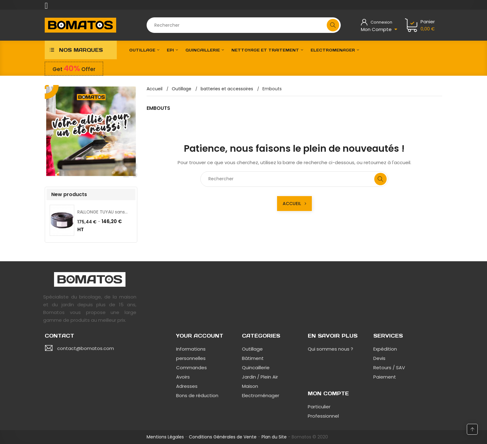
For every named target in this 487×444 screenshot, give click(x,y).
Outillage (252, 349)
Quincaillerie (256, 367)
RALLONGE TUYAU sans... (102, 212)
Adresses (187, 386)
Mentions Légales (165, 437)
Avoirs (183, 377)
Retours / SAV (389, 367)
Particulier (319, 406)
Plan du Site (274, 437)
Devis (379, 358)
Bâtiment (253, 358)
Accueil (294, 203)
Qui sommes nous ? (330, 349)
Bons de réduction (197, 395)
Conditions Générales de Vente (223, 437)
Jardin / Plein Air (260, 377)
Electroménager (260, 395)
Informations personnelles (191, 353)
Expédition (385, 349)
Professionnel (323, 416)
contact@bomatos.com (85, 348)
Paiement (384, 377)
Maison (250, 386)
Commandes (191, 367)
